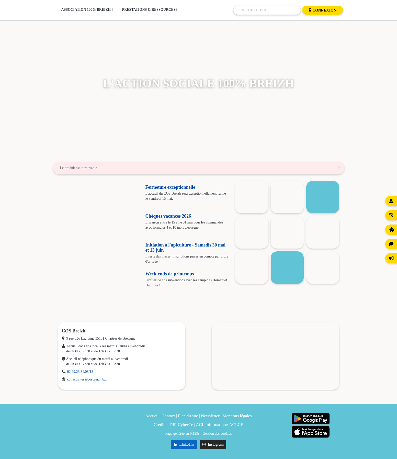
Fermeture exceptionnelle (170, 187)
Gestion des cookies (217, 433)
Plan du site (188, 415)
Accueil (151, 415)
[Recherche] (266, 10)
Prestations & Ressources (150, 10)
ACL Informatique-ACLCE (219, 424)
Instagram (213, 444)
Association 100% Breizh (87, 10)
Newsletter (210, 415)
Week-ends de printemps (169, 273)
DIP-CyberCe (181, 424)
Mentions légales (237, 415)
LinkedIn (184, 444)
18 (91, 372)
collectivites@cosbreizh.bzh (87, 379)
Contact (168, 415)
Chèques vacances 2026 (168, 216)
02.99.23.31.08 (78, 372)
